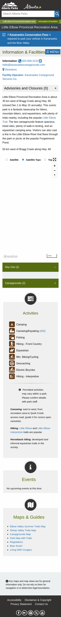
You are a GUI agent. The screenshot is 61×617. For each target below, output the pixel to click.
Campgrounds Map (20, 534)
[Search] (28, 14)
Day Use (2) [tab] (12, 267)
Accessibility (14, 600)
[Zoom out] (54, 170)
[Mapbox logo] (10, 256)
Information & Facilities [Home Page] (48, 21)
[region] (30, 207)
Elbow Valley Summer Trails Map (28, 526)
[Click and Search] (56, 14)
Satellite (14, 160)
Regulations (16, 542)
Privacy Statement (21, 604)
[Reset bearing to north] (54, 175)
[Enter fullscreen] (54, 159)
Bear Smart (16, 545)
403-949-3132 (28, 61)
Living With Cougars (21, 549)
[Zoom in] (54, 165)
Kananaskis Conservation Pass (29, 34)
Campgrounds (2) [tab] (15, 283)
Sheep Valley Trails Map (23, 530)
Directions (9, 69)
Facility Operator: (13, 75)
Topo (51, 160)
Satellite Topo (33, 160)
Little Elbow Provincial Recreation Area (19, 21)
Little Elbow (25, 428)
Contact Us (41, 604)
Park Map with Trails (21, 538)
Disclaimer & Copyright (38, 600)
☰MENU (52, 52)
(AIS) (42, 331)
